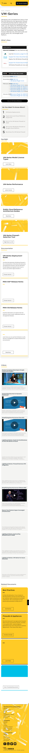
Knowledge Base (7, 729)
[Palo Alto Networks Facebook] (4, 744)
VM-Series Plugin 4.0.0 (17, 80)
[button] (8, 164)
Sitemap (5, 717)
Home (2, 10)
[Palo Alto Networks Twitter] (11, 744)
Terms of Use (6, 739)
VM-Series (7, 10)
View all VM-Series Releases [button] (14, 100)
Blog (4, 713)
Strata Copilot (22, 3)
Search (5, 711)
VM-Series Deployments (13, 112)
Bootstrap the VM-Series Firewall (15, 132)
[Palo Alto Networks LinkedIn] (8, 744)
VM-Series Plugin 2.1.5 (16, 91)
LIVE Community (7, 728)
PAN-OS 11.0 (14, 79)
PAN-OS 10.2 (14, 83)
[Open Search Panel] (12, 3)
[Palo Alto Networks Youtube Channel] (15, 744)
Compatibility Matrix (8, 714)
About (4, 723)
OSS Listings (6, 716)
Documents (6, 740)
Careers (5, 725)
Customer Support (8, 726)
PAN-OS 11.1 (13, 76)
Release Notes (7, 709)
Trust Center (6, 737)
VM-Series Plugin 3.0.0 (17, 85)
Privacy (5, 736)
